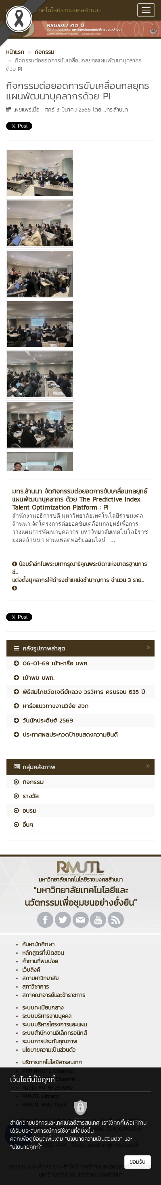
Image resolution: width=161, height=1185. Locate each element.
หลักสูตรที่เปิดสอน (43, 953)
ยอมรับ (138, 1162)
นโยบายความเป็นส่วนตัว (48, 1050)
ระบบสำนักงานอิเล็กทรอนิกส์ (54, 1033)
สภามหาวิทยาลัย (40, 978)
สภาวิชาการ (35, 987)
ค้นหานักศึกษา (38, 944)
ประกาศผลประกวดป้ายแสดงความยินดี (65, 734)
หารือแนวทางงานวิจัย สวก (50, 705)
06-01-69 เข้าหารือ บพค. (50, 663)
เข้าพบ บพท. (33, 677)
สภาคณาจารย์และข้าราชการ (53, 995)
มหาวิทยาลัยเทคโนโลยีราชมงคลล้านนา (53, 9)
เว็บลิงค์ (31, 970)
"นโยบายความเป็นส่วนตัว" (93, 1139)
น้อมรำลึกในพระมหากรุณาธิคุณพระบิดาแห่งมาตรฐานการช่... (79, 568)
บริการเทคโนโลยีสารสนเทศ (52, 1062)
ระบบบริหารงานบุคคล (46, 1016)
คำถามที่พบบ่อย (40, 961)
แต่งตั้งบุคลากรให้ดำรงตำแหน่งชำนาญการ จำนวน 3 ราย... (78, 583)
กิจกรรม (28, 782)
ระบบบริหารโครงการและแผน (54, 1024)
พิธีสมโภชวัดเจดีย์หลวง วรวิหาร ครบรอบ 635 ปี (79, 691)
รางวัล (26, 796)
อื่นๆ (23, 824)
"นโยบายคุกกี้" (26, 1147)
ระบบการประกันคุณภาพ (49, 1041)
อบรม (24, 810)
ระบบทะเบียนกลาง (43, 1007)
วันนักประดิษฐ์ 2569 (43, 720)
